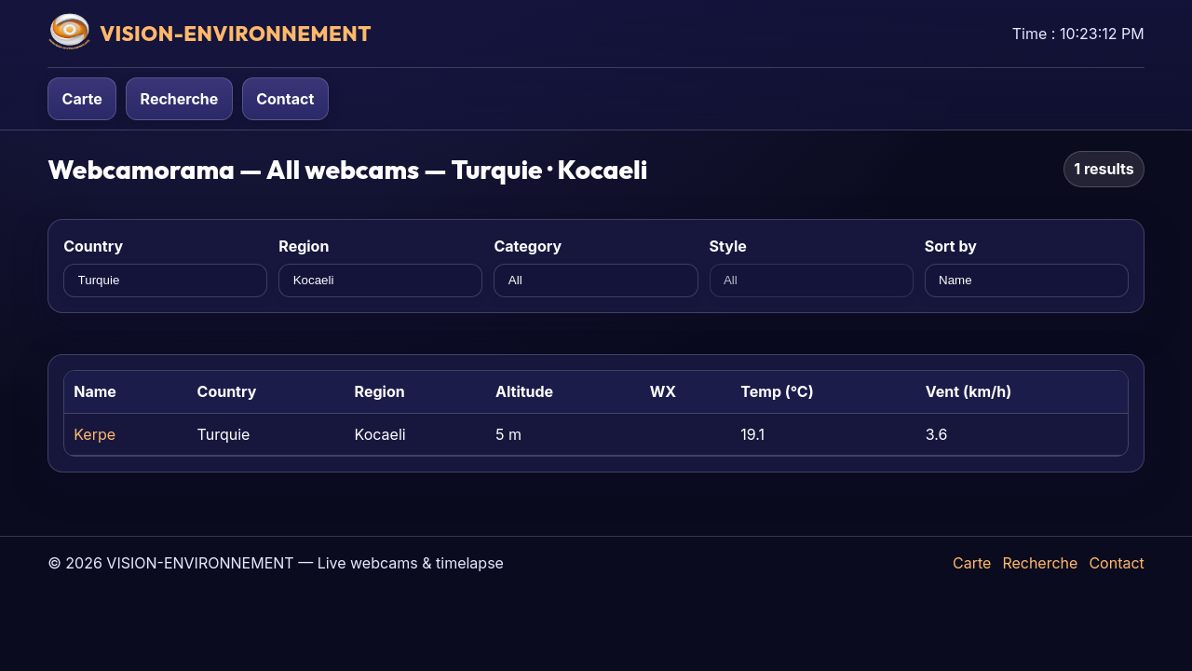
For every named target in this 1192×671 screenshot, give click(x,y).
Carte (82, 98)
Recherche (180, 98)
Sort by (951, 246)
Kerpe (94, 434)
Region (303, 246)
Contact (285, 98)
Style (728, 246)
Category (528, 246)
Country (93, 246)
